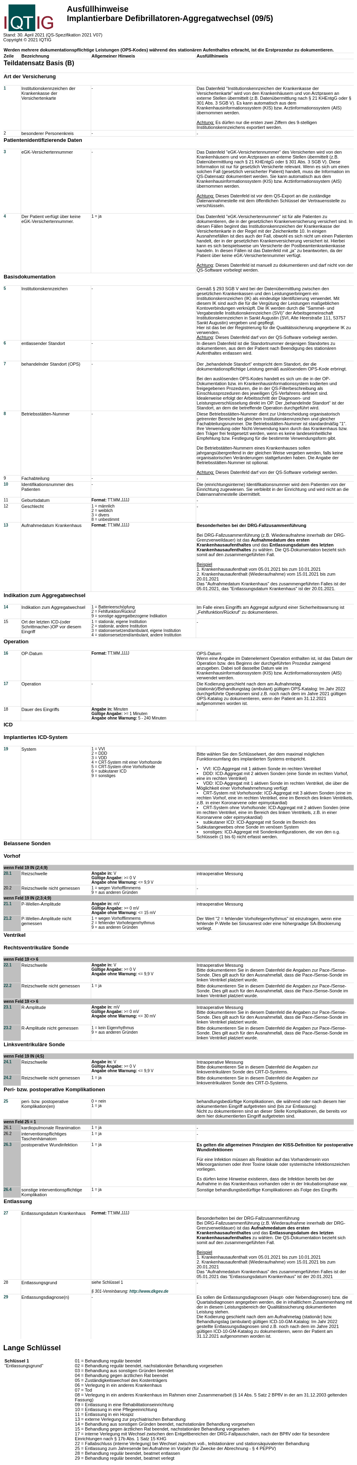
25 (6, 1101)
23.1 (7, 1007)
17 (6, 683)
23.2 (7, 1028)
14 (6, 607)
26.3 (7, 1144)
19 (6, 749)
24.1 (7, 1062)
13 (6, 525)
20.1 (7, 873)
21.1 (7, 904)
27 (6, 1213)
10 (6, 484)
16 (6, 653)
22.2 (7, 985)
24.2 (7, 1077)
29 (6, 1297)
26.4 (7, 1189)
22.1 (7, 965)
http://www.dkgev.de (148, 1291)
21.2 (7, 918)
